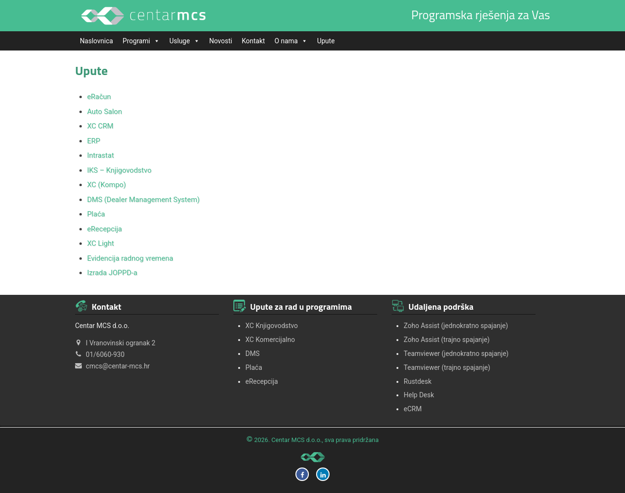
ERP (93, 141)
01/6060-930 (105, 354)
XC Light (100, 243)
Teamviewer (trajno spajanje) (447, 367)
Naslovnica (96, 41)
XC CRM (100, 126)
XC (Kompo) (106, 184)
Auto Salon (104, 111)
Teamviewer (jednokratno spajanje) (456, 353)
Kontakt (253, 41)
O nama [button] (291, 41)
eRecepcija (104, 229)
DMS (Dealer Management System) (143, 199)
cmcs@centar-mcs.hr (118, 366)
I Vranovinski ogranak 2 (120, 343)
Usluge (184, 41)
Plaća (96, 214)
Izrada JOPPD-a (112, 272)
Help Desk (419, 395)
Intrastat (100, 155)
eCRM (412, 409)
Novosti (220, 41)
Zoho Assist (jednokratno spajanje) (456, 325)
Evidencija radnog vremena (130, 258)
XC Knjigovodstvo (271, 325)
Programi (141, 41)
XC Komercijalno (270, 339)
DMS (252, 353)
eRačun (99, 96)
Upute (326, 41)
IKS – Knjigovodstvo (119, 170)
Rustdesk (418, 381)
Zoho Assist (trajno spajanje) (447, 339)
